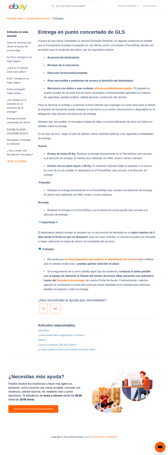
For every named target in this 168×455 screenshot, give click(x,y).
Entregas (58, 18)
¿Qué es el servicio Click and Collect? (17, 69)
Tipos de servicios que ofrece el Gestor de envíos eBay (19, 46)
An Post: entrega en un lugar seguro (19, 59)
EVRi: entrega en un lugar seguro (18, 80)
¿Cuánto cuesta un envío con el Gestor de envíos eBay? (67, 349)
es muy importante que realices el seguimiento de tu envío (101, 259)
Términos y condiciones (105, 437)
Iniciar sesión (149, 6)
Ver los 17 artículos (16, 161)
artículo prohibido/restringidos (113, 88)
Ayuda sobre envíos (38, 18)
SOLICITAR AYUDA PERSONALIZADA (33, 409)
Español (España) (127, 5)
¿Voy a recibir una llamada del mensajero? (20, 152)
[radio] (43, 308)
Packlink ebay (15, 18)
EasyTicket (43, 330)
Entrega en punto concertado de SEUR (18, 120)
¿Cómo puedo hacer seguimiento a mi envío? (61, 335)
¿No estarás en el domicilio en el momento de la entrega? (16, 105)
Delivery (42, 340)
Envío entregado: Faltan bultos (16, 91)
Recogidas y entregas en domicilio (19, 141)
